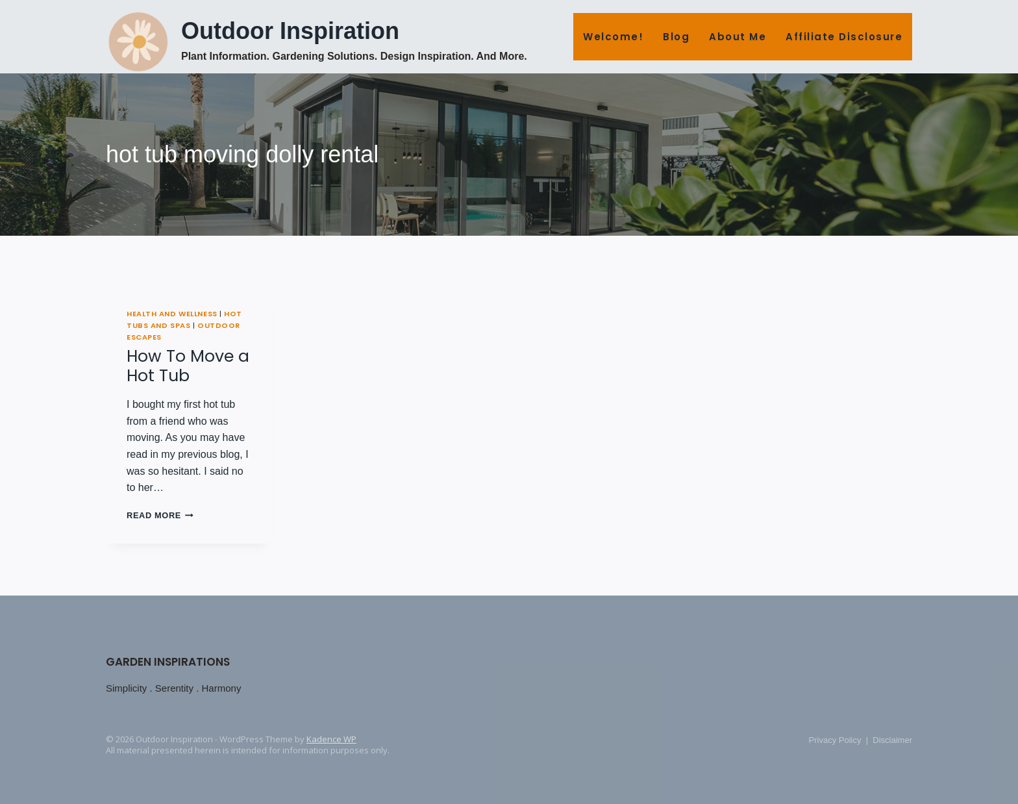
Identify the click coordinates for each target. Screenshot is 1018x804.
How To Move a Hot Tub (188, 366)
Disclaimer (892, 740)
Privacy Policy (835, 740)
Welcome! (613, 37)
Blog (676, 37)
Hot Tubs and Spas (184, 319)
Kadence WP (331, 739)
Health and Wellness (172, 313)
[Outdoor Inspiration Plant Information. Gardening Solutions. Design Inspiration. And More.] (316, 40)
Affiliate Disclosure (844, 37)
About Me (737, 37)
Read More (160, 515)
